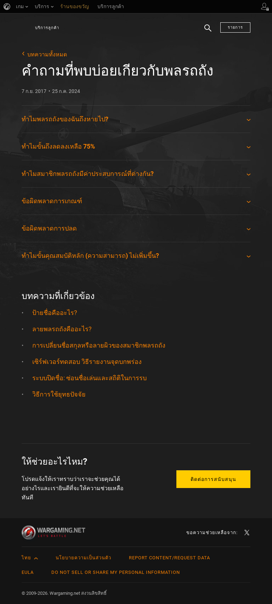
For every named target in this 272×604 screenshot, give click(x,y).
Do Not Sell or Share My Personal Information (115, 572)
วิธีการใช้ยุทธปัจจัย (59, 394)
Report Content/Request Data (169, 557)
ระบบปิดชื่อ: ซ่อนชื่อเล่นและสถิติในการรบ (89, 378)
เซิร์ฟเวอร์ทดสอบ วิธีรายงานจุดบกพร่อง (87, 361)
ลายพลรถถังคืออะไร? (62, 329)
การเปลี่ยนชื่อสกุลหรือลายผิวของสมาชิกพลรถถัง (98, 345)
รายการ (235, 27)
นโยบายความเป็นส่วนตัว (83, 557)
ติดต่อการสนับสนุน (213, 479)
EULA (28, 572)
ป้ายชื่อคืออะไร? (54, 312)
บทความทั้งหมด (47, 54)
